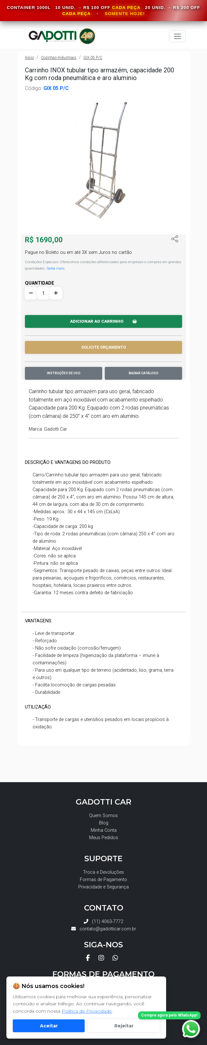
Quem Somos (103, 815)
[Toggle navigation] (177, 36)
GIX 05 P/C (92, 57)
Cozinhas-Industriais (58, 57)
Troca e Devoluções (103, 872)
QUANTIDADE (39, 283)
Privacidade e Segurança (103, 887)
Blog (103, 823)
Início (29, 57)
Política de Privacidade (87, 1011)
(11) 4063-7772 (103, 921)
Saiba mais (56, 268)
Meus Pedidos (103, 837)
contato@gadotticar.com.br (103, 929)
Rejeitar (124, 1026)
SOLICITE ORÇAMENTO (103, 347)
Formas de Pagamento (103, 879)
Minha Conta (104, 830)
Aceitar (49, 1026)
